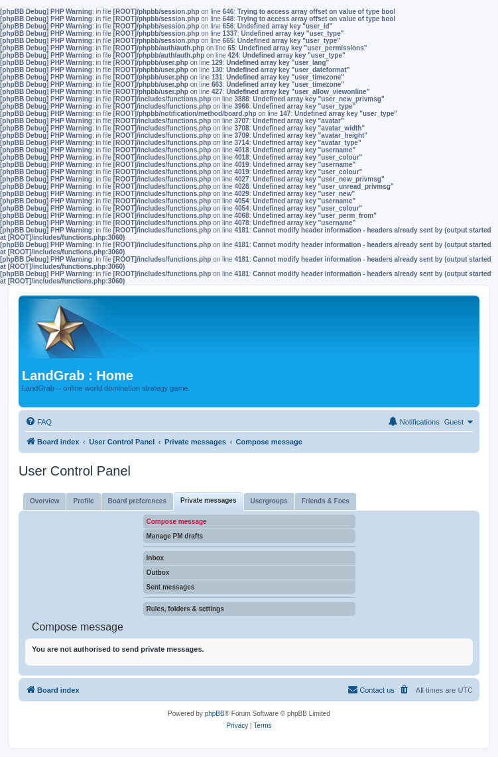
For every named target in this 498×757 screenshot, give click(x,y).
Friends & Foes (325, 501)
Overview (44, 501)
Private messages (208, 500)
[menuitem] (38, 422)
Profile (83, 501)
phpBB (215, 713)
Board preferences (137, 501)
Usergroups (269, 501)
